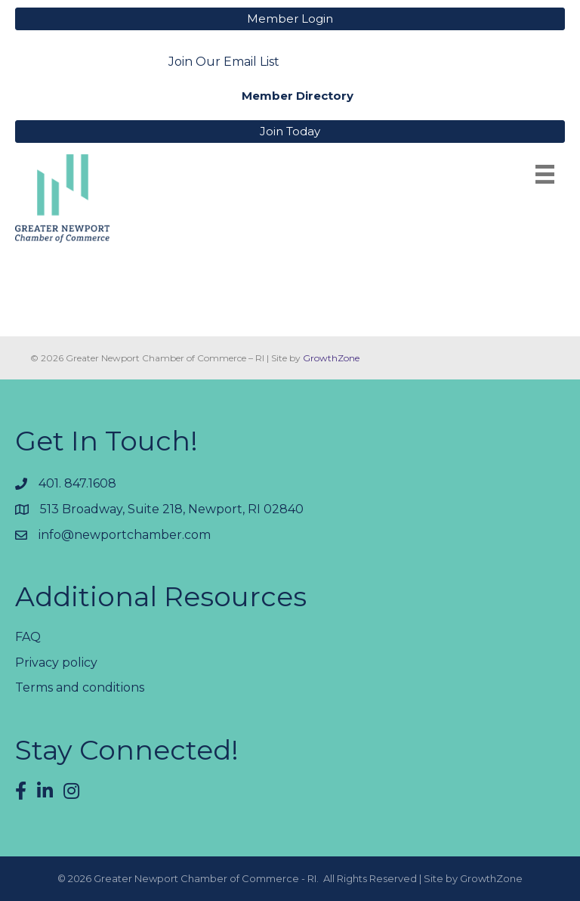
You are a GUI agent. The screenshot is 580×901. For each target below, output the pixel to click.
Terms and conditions (79, 687)
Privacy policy (56, 662)
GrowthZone (331, 358)
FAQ (28, 637)
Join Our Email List (223, 61)
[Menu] (545, 174)
